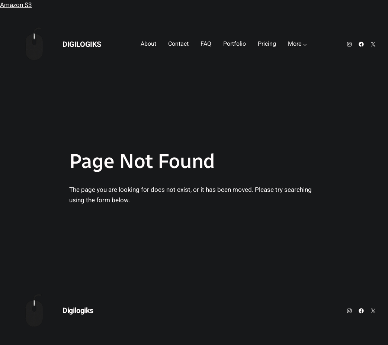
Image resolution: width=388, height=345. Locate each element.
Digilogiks (81, 44)
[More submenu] (305, 44)
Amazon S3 (16, 5)
